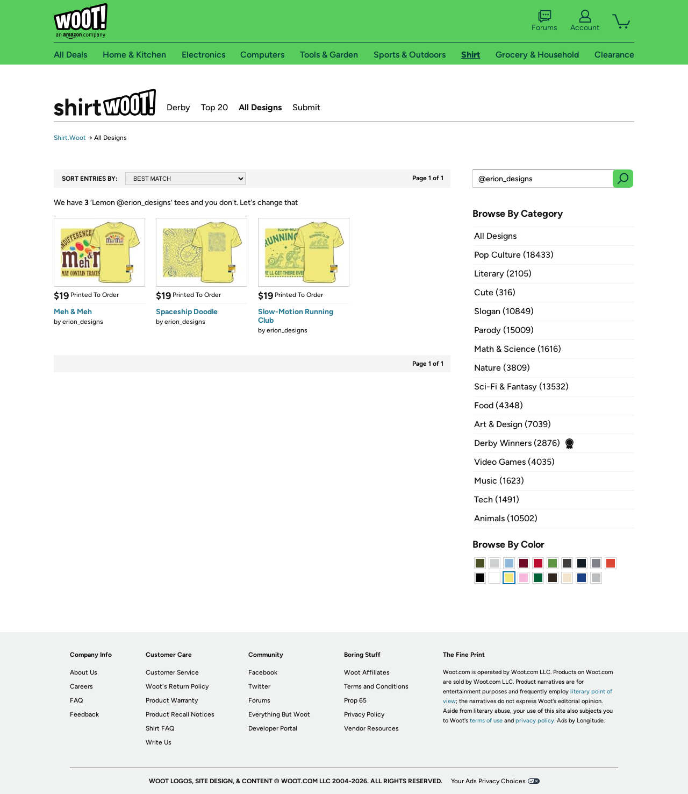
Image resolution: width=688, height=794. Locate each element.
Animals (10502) (506, 518)
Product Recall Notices (180, 714)
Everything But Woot (279, 714)
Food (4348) (498, 405)
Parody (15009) (504, 330)
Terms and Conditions (376, 686)
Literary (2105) (503, 273)
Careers (81, 686)
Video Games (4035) (514, 462)
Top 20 (214, 107)
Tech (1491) (496, 499)
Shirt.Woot (105, 102)
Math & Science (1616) (517, 349)
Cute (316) (494, 292)
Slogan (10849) (504, 311)
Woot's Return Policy (177, 686)
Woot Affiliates (367, 672)
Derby (178, 107)
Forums (544, 21)
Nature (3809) (502, 368)
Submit (306, 107)
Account (584, 21)
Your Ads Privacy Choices (488, 781)
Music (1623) (499, 481)
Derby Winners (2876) (517, 443)
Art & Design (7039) (512, 424)
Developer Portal (272, 728)
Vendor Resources (371, 728)
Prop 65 (355, 700)
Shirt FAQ (160, 728)
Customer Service (172, 672)
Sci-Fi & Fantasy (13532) (521, 386)
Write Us (158, 742)
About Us (83, 672)
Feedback (84, 714)
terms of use (486, 720)
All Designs (260, 107)
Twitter (259, 686)
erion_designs (82, 321)
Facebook (262, 672)
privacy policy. (535, 720)
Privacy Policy (364, 714)
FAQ (76, 700)
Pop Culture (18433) (514, 255)
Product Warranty (172, 700)
